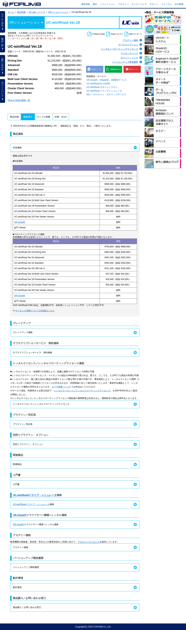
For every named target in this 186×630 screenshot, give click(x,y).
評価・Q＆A (60, 117)
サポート (153, 4)
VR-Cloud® (92, 80)
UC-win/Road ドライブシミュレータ (104, 91)
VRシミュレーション (58, 12)
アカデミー (123, 4)
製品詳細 (14, 117)
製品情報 (21, 12)
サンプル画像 (43, 117)
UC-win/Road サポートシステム (102, 87)
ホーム (11, 12)
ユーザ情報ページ (60, 387)
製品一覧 (2, 44)
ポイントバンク (2, 90)
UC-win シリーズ (37, 12)
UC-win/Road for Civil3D (98, 83)
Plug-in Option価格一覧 (19, 100)
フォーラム (166, 4)
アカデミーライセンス (89, 542)
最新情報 (85, 4)
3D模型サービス (119, 80)
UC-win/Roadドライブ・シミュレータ (35, 495)
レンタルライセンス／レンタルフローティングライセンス (82, 390)
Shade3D (104, 80)
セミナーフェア (139, 4)
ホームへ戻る (2, 21)
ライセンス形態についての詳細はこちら (34, 310)
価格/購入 (28, 117)
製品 (95, 4)
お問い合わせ (2, 65)
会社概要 (179, 4)
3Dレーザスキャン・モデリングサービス (106, 94)
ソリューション (107, 4)
